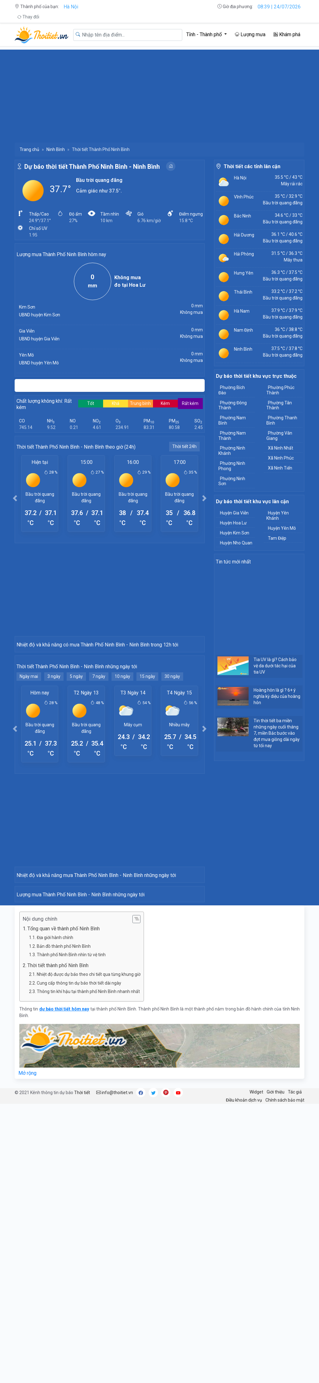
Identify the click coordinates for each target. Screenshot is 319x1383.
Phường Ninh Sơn (231, 481)
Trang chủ (29, 149)
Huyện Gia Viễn (234, 512)
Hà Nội (71, 7)
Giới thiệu (275, 1370)
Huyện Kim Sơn (234, 532)
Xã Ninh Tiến (280, 467)
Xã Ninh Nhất (280, 448)
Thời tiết (82, 1371)
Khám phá (287, 34)
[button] (15, 498)
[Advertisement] (159, 93)
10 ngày (122, 769)
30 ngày (172, 769)
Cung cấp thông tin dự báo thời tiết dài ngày (79, 1261)
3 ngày (53, 769)
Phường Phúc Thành (280, 390)
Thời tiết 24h (184, 446)
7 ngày (98, 769)
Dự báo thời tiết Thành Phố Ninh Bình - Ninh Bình (92, 166)
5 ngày (76, 769)
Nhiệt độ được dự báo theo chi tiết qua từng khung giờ (88, 1253)
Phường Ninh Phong (231, 466)
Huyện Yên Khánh (277, 515)
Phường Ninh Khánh (231, 451)
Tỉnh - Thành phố (204, 34)
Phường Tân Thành (279, 405)
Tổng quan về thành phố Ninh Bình (63, 1207)
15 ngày (147, 769)
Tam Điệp (277, 538)
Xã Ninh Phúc (281, 457)
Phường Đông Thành (232, 405)
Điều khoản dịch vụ (244, 1378)
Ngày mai (29, 769)
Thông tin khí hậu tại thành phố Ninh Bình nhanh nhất (88, 1270)
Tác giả (295, 1370)
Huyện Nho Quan (236, 542)
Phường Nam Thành (232, 436)
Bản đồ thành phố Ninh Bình (64, 1225)
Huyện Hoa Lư (233, 522)
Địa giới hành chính (55, 1216)
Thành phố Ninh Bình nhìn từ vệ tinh (71, 1233)
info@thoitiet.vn (114, 1371)
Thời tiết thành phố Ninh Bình (57, 1244)
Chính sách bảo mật (284, 1378)
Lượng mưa (250, 34)
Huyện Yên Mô (282, 528)
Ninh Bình (55, 149)
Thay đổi (28, 16)
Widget (256, 1370)
